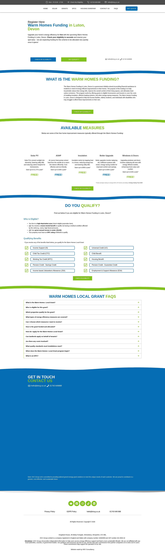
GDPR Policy (72, 511)
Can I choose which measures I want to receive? (44, 322)
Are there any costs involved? (37, 341)
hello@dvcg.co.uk (113, 2)
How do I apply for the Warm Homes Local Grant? (44, 331)
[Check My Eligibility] (68, 2)
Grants (65, 8)
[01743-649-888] (88, 2)
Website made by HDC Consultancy (82, 549)
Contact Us (105, 8)
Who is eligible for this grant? (37, 307)
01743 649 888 (115, 511)
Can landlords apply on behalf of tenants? (41, 336)
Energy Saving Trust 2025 (135, 182)
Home (45, 8)
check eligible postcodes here (62, 223)
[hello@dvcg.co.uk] (106, 2)
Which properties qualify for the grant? (40, 312)
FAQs (116, 8)
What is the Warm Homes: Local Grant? (40, 302)
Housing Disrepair (88, 8)
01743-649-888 (95, 2)
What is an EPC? (32, 356)
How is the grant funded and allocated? (40, 327)
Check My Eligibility (76, 2)
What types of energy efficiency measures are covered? (47, 317)
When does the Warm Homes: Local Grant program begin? (48, 351)
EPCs (74, 8)
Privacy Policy (50, 511)
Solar (54, 8)
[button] (82, 302)
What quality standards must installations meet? (44, 346)
